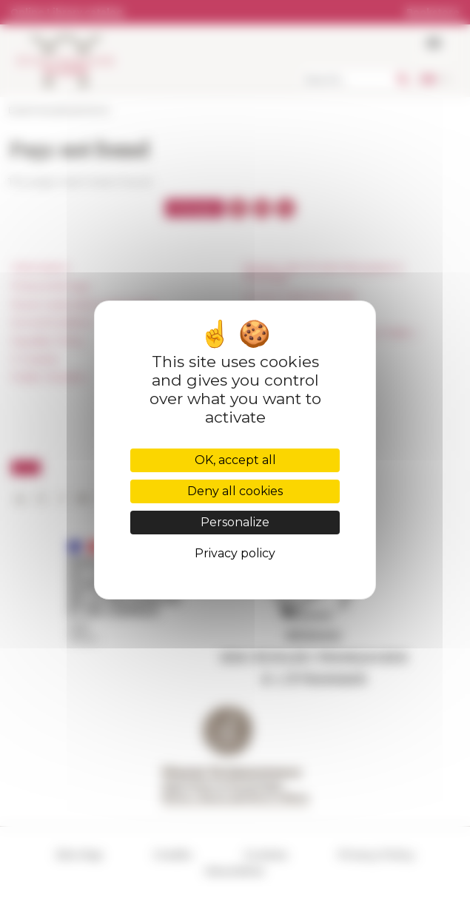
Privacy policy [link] (235, 553)
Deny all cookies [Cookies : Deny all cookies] (235, 491)
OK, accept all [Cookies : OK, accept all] (235, 460)
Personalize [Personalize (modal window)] (235, 522)
